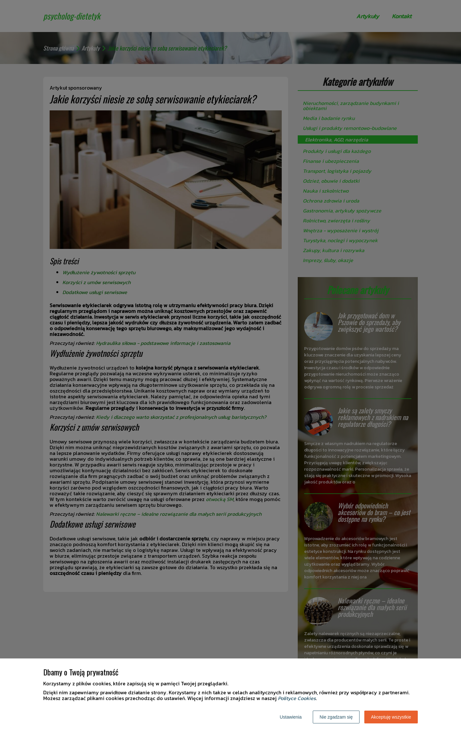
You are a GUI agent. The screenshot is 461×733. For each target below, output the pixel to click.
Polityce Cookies (297, 698)
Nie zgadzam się (336, 717)
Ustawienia (291, 717)
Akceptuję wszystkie (391, 717)
